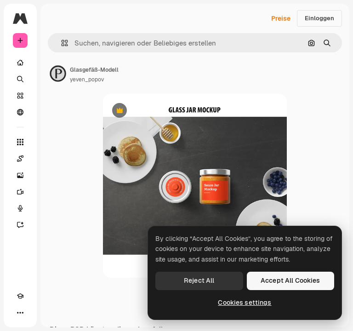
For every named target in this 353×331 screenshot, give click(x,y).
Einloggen (319, 18)
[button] (61, 43)
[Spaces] (20, 158)
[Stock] (20, 95)
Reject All (199, 280)
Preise (280, 18)
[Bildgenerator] (20, 175)
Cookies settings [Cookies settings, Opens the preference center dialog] (244, 302)
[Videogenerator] (20, 191)
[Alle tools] (20, 142)
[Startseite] (20, 62)
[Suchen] (20, 79)
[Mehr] (20, 312)
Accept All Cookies (290, 280)
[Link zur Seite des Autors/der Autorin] (58, 73)
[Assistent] (20, 224)
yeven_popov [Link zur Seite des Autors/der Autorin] (87, 79)
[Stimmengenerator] (20, 208)
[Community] (20, 112)
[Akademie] (20, 296)
